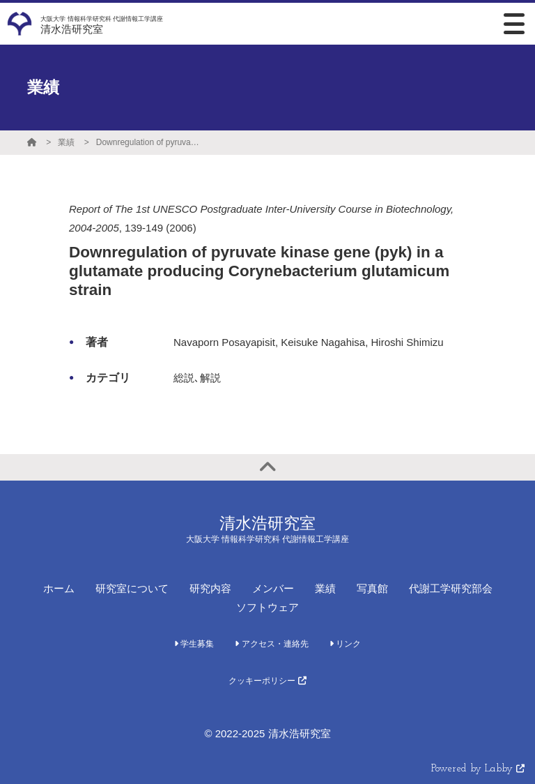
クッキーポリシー (267, 681)
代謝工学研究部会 (451, 588)
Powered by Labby (478, 769)
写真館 (372, 588)
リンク (345, 644)
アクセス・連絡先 (271, 644)
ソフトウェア (267, 607)
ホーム (59, 588)
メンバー (273, 588)
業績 (66, 142)
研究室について (132, 588)
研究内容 (210, 588)
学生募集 (194, 644)
